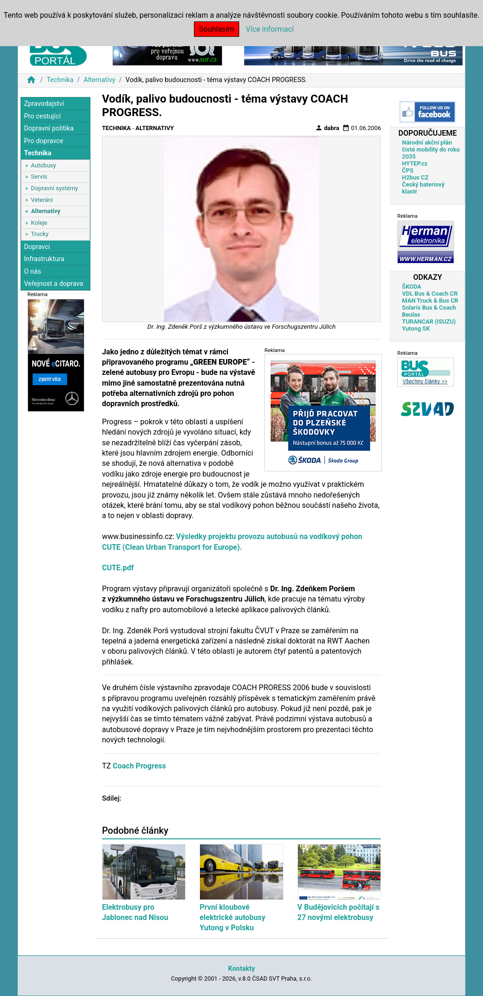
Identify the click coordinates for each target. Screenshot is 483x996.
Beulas (411, 314)
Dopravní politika (49, 128)
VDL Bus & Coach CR (429, 293)
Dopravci (37, 247)
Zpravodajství (44, 104)
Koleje (39, 222)
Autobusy (43, 165)
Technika (60, 80)
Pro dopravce (43, 141)
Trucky (39, 233)
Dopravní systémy (54, 188)
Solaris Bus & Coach (429, 307)
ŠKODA (411, 286)
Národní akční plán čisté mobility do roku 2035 (431, 149)
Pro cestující (42, 116)
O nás (32, 272)
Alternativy (99, 80)
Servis (39, 176)
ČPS (407, 170)
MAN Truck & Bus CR (430, 300)
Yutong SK (416, 328)
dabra (327, 127)
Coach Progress (139, 765)
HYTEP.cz (415, 163)
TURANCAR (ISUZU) (428, 321)
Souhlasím (216, 29)
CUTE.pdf (118, 567)
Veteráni (42, 199)
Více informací (270, 29)
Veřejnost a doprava (53, 284)
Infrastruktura (44, 259)
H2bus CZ (415, 177)
